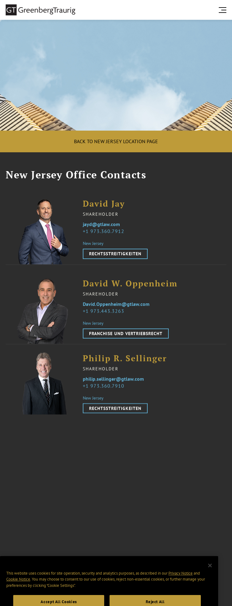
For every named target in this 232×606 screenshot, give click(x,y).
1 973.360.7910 (105, 389)
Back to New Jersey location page (116, 141)
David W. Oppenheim (130, 287)
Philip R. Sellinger (125, 362)
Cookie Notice (18, 587)
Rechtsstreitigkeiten (115, 254)
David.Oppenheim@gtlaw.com (116, 308)
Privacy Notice (180, 580)
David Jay (104, 203)
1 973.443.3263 (105, 315)
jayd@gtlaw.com (101, 224)
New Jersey (93, 243)
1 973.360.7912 (105, 231)
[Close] (210, 573)
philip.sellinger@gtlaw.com (113, 383)
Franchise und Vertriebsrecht (125, 337)
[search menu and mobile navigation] (223, 10)
